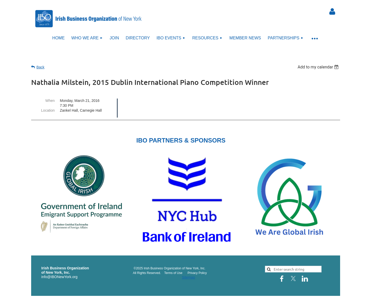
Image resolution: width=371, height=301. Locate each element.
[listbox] (319, 67)
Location (48, 110)
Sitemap (188, 277)
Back (41, 67)
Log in (332, 11)
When (50, 101)
